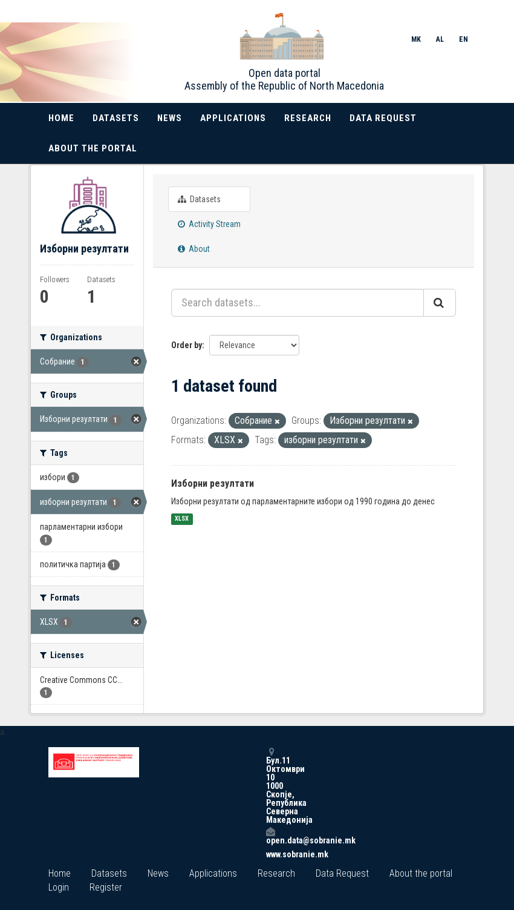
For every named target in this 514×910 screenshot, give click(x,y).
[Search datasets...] (297, 303)
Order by (186, 345)
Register (105, 887)
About (194, 249)
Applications (233, 118)
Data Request (383, 118)
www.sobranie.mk (270, 854)
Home (61, 118)
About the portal (92, 148)
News (169, 118)
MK (416, 39)
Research (307, 118)
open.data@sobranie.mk (270, 836)
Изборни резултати (212, 483)
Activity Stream (209, 224)
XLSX (182, 519)
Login (58, 887)
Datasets (116, 118)
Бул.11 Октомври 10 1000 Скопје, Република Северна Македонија (270, 785)
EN (463, 39)
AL (440, 39)
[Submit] (439, 303)
